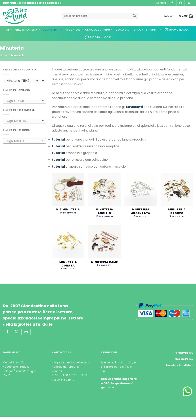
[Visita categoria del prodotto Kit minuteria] (68, 195)
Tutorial (93, 37)
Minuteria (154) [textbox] (22, 81)
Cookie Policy (184, 359)
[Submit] (134, 16)
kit (9, 30)
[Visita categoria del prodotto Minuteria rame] (104, 248)
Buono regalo (177, 30)
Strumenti (154, 30)
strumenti (134, 107)
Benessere (123, 30)
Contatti (161, 2)
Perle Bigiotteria (27, 30)
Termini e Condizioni (179, 365)
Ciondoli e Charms (99, 30)
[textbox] (23, 101)
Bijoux (138, 29)
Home (4, 55)
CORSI (108, 37)
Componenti (52, 30)
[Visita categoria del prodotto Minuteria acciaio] (104, 197)
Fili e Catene (74, 30)
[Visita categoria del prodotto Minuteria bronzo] (177, 197)
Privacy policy (184, 352)
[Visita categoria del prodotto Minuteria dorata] (68, 249)
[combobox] (24, 80)
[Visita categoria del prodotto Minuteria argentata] (140, 197)
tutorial (58, 139)
